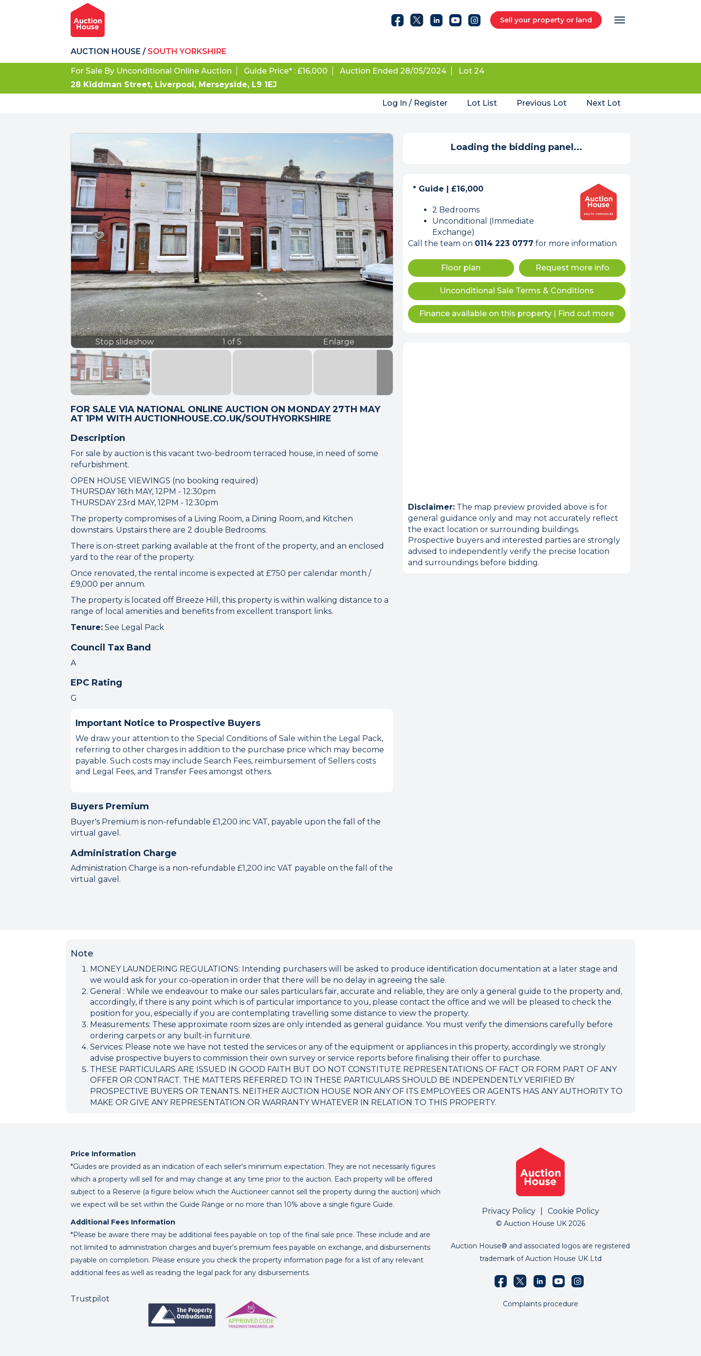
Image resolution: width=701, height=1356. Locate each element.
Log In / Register (414, 103)
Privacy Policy (508, 1211)
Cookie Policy (573, 1211)
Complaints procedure (540, 1303)
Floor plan (460, 267)
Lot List (482, 103)
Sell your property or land (546, 20)
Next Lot (603, 103)
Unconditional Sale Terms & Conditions (517, 290)
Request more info (572, 267)
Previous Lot (542, 103)
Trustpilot (90, 1298)
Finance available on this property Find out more (516, 313)
